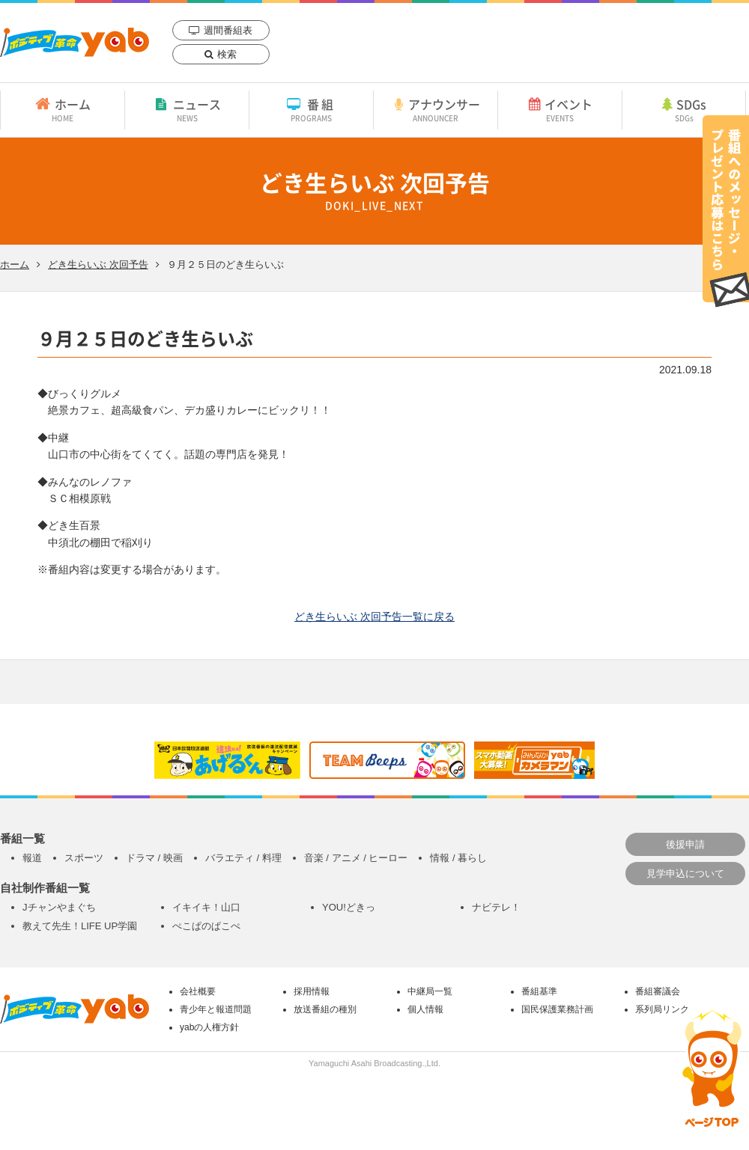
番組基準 (539, 991)
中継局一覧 (429, 991)
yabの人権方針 (209, 1027)
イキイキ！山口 (206, 907)
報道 (32, 857)
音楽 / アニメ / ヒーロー (356, 857)
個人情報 (425, 1009)
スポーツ (83, 857)
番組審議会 (657, 991)
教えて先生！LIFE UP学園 (79, 926)
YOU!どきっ (348, 907)
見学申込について (685, 873)
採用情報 (312, 991)
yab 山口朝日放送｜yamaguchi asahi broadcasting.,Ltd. (74, 42)
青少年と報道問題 (216, 1009)
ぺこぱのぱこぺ (206, 926)
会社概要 (198, 991)
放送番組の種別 (325, 1009)
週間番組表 (228, 30)
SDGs (683, 109)
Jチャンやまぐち (59, 907)
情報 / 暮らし (458, 857)
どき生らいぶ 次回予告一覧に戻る (374, 617)
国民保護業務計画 (557, 1009)
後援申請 (685, 844)
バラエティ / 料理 (243, 857)
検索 (227, 54)
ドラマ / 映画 (154, 857)
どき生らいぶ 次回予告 (98, 264)
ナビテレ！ (496, 907)
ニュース (187, 109)
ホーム (62, 109)
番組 (311, 109)
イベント (560, 109)
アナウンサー (435, 109)
